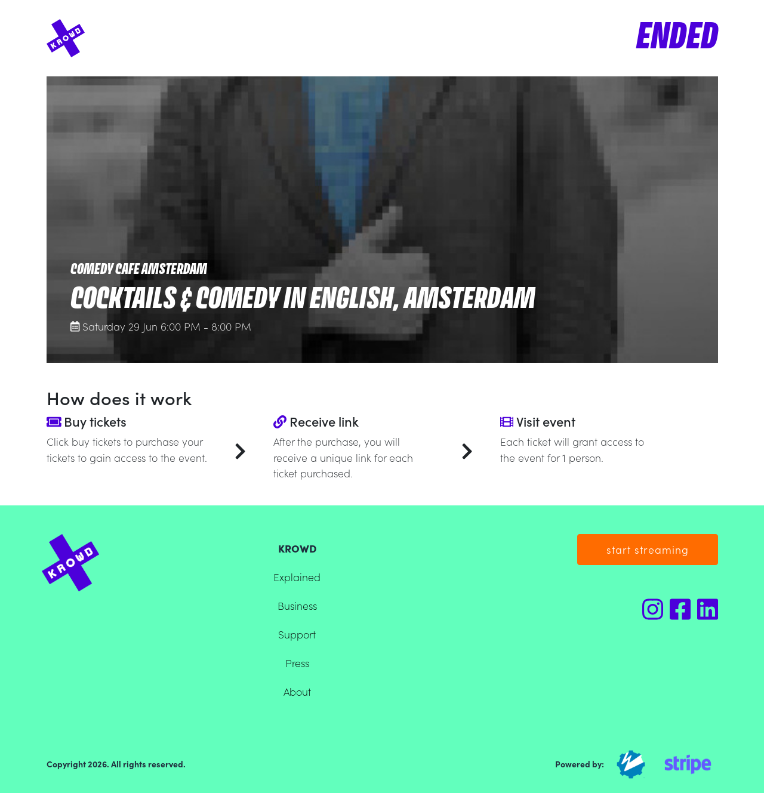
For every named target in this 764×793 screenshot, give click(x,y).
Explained (297, 576)
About (297, 691)
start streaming (647, 549)
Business (297, 605)
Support (297, 634)
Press (297, 662)
